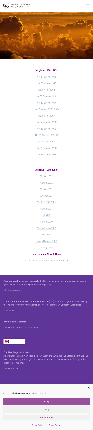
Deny (46, 409)
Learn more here (11, 368)
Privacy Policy (54, 425)
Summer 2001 (46, 195)
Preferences (46, 417)
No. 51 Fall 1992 (46, 141)
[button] (88, 387)
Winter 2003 (46, 176)
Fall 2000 (46, 215)
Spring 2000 (46, 221)
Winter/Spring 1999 (46, 228)
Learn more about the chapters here (20, 327)
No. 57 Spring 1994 (46, 102)
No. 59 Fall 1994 (46, 89)
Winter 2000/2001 (46, 202)
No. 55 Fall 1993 (46, 115)
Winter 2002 (46, 189)
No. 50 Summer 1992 (46, 148)
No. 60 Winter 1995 (46, 83)
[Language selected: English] (14, 341)
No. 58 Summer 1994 (46, 96)
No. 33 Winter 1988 (46, 154)
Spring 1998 (46, 247)
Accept (46, 401)
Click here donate (11, 290)
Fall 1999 (46, 234)
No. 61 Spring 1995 (46, 76)
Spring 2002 (46, 182)
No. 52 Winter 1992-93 (46, 135)
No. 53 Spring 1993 (46, 128)
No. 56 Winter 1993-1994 (46, 109)
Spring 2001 (46, 208)
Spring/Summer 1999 (46, 241)
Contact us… (9, 310)
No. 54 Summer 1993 (46, 122)
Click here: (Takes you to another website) (46, 260)
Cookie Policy (37, 425)
